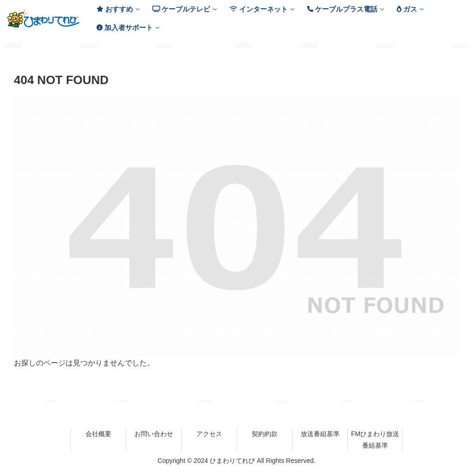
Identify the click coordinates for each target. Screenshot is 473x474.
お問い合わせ (153, 434)
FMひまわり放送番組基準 (375, 439)
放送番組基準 (320, 434)
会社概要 (98, 434)
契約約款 (265, 434)
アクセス (209, 434)
